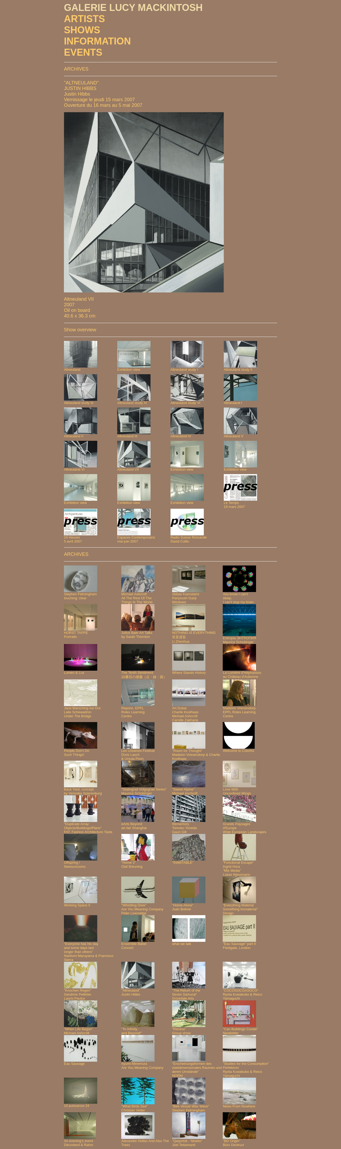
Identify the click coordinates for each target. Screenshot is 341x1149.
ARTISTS (84, 18)
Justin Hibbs (77, 94)
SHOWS (82, 30)
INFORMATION (97, 41)
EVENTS (83, 52)
